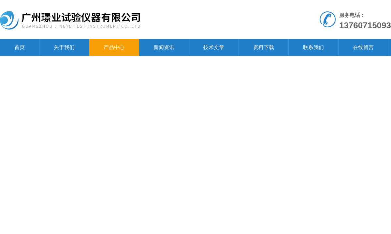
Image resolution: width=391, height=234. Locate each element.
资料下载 (263, 47)
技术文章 (213, 47)
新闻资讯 (163, 47)
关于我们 (64, 47)
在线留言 (363, 47)
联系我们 (313, 47)
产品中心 (114, 47)
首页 (19, 47)
